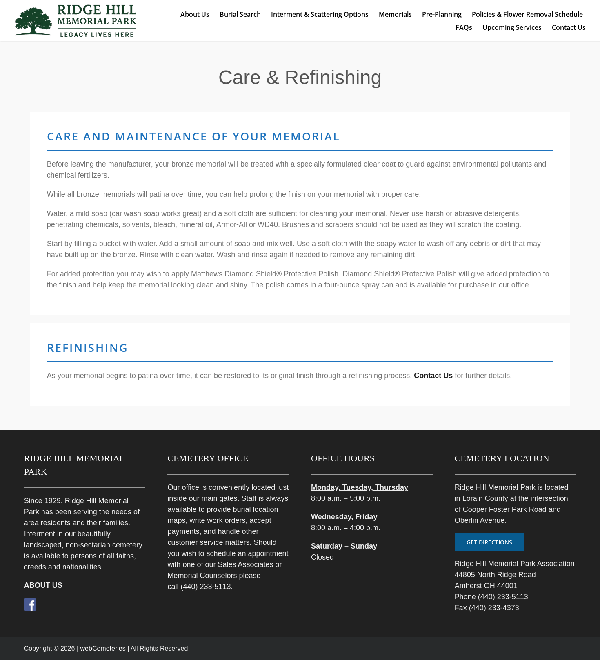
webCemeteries (103, 648)
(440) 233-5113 (205, 586)
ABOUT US (43, 585)
